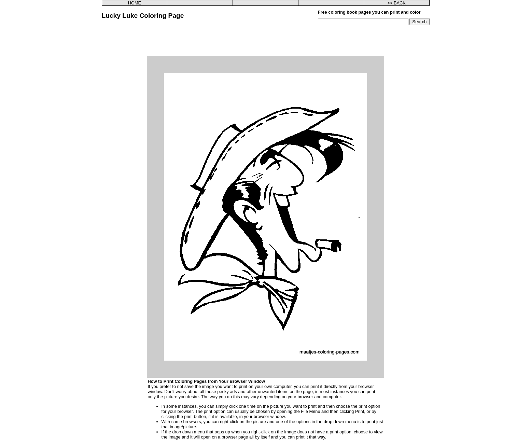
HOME (134, 2)
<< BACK (396, 2)
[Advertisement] (265, 40)
